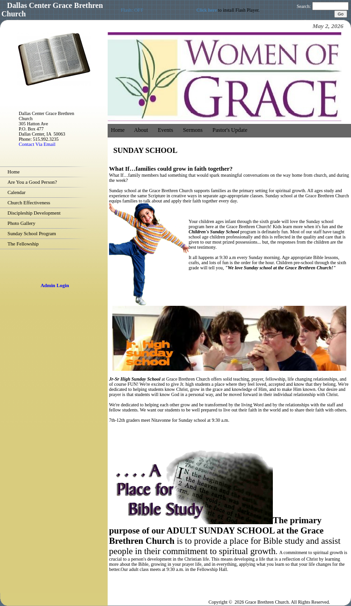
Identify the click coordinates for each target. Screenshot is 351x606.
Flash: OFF (132, 10)
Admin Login (55, 285)
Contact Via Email (37, 144)
